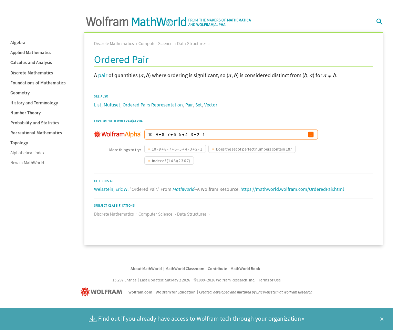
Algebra (17, 42)
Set (198, 105)
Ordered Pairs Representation (153, 105)
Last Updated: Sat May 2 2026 (165, 279)
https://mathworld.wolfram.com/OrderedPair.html (292, 189)
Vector (210, 105)
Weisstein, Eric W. (111, 189)
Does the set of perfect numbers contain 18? (254, 149)
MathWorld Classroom (184, 268)
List (97, 105)
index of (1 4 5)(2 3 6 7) (171, 160)
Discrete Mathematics (31, 73)
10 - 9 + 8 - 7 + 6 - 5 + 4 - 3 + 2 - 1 (177, 149)
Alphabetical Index (27, 153)
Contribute (217, 268)
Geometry (20, 93)
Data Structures (191, 44)
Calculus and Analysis (31, 62)
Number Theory (25, 113)
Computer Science (155, 44)
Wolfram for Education (176, 292)
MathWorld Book (245, 268)
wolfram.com (140, 292)
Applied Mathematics (30, 52)
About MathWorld (146, 268)
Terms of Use (270, 279)
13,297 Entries (124, 279)
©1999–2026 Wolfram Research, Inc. (224, 279)
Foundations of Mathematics (38, 83)
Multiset (112, 105)
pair (102, 75)
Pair (189, 105)
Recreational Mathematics (36, 133)
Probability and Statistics (34, 123)
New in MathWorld (27, 163)
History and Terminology (34, 103)
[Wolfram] (103, 292)
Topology (19, 143)
